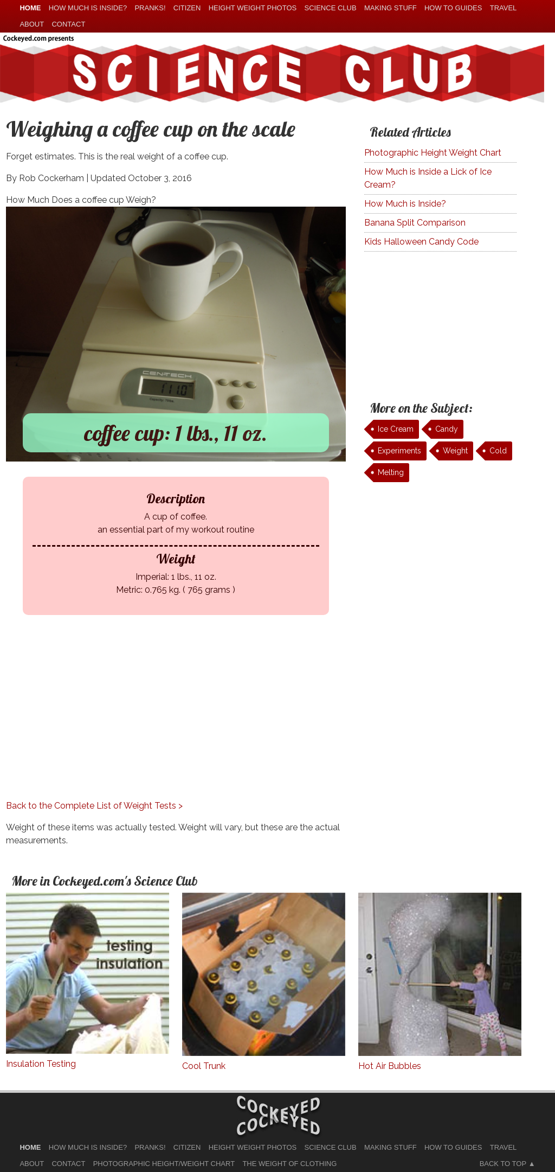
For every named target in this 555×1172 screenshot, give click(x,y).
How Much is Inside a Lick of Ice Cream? (428, 178)
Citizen (187, 8)
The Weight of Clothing (289, 1164)
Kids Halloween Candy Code (421, 241)
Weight (455, 450)
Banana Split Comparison (415, 222)
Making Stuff (390, 8)
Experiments (399, 450)
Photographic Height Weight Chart (432, 153)
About (32, 24)
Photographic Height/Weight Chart (164, 1164)
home (30, 8)
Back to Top (503, 1164)
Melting (391, 472)
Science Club (331, 8)
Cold (498, 450)
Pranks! (149, 8)
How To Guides (453, 8)
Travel (503, 8)
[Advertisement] (176, 723)
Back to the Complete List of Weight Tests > (94, 805)
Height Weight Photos (253, 8)
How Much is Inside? (405, 203)
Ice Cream (396, 429)
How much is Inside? (88, 8)
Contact (68, 24)
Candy (446, 429)
